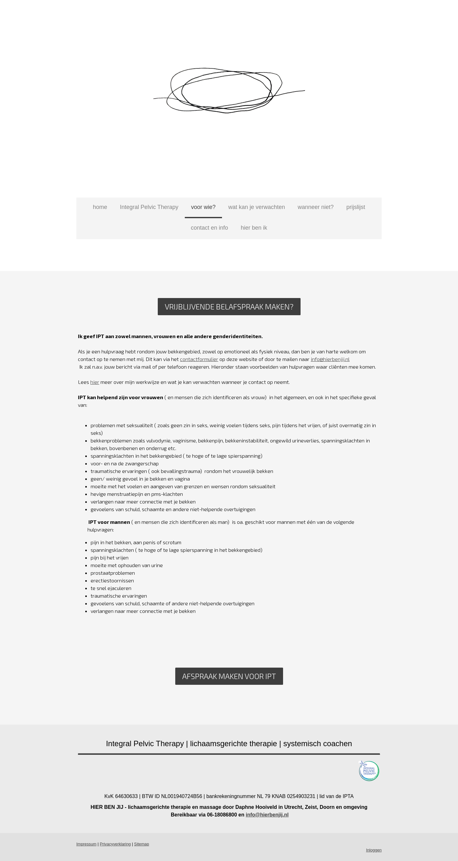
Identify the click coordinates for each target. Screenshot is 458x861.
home (100, 207)
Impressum (86, 844)
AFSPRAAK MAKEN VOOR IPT (229, 676)
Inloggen (374, 850)
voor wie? (203, 207)
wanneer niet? (316, 207)
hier (94, 382)
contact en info (209, 228)
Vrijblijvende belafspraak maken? (229, 306)
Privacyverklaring (115, 844)
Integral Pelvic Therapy (149, 207)
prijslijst (355, 207)
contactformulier (199, 359)
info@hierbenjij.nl (330, 359)
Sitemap (141, 844)
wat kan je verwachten (256, 207)
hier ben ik (254, 228)
